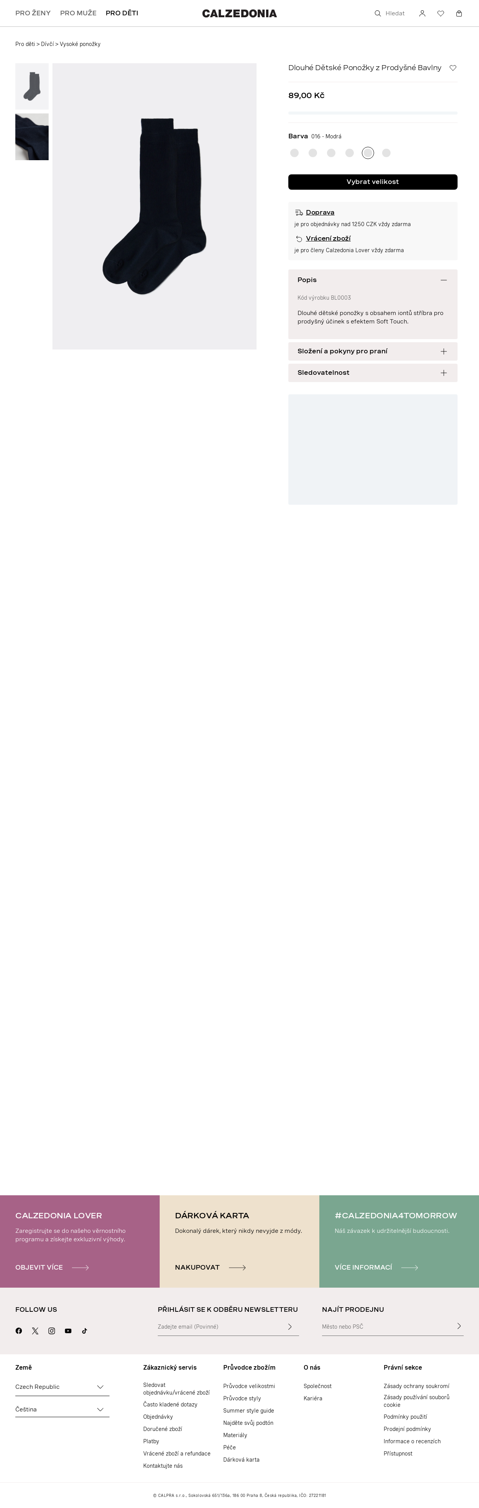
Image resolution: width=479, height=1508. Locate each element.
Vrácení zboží (328, 238)
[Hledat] (391, 13)
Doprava (320, 212)
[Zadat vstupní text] (289, 1326)
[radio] (294, 153)
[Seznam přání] (440, 13)
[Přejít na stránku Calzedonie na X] (35, 1329)
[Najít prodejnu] (459, 1326)
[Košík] (459, 13)
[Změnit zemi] (100, 1386)
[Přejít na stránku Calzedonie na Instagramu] (51, 1329)
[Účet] (422, 13)
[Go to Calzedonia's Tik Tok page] (84, 1329)
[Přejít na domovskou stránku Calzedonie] (239, 13)
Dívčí (47, 44)
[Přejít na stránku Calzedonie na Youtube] (68, 1329)
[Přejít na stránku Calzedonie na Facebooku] (18, 1329)
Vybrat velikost (373, 181)
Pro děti (25, 44)
